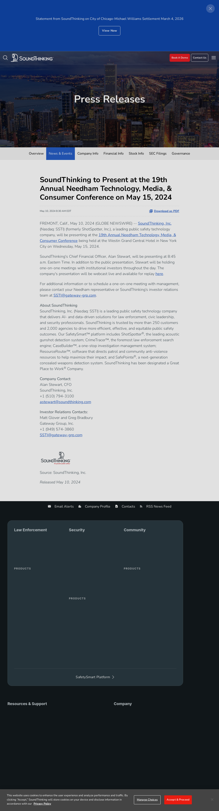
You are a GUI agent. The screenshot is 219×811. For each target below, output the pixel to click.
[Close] (212, 799)
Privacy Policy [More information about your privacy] (42, 804)
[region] (109, 800)
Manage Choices (147, 800)
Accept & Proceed (178, 800)
